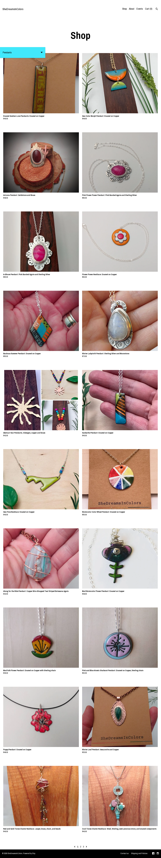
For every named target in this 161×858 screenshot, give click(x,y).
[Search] (157, 9)
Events (140, 8)
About (131, 8)
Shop (124, 8)
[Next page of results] (86, 846)
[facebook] (153, 853)
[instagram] (158, 853)
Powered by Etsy (29, 853)
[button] (22, 52)
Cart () (148, 8)
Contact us (124, 853)
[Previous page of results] (75, 846)
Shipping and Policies (139, 853)
